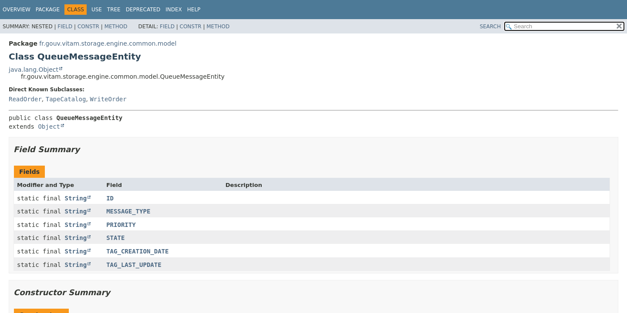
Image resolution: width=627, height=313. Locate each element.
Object (49, 126)
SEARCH (490, 26)
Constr (88, 26)
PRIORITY (120, 224)
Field (64, 26)
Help (194, 10)
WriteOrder (108, 99)
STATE (115, 237)
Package (48, 10)
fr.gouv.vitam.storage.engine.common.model (107, 43)
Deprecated (143, 10)
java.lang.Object (33, 69)
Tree (114, 10)
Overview (16, 10)
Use (96, 10)
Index (173, 10)
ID (110, 198)
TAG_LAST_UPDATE (133, 264)
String (76, 198)
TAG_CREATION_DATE (137, 251)
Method (116, 26)
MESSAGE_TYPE (128, 211)
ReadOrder (25, 99)
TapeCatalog (66, 99)
